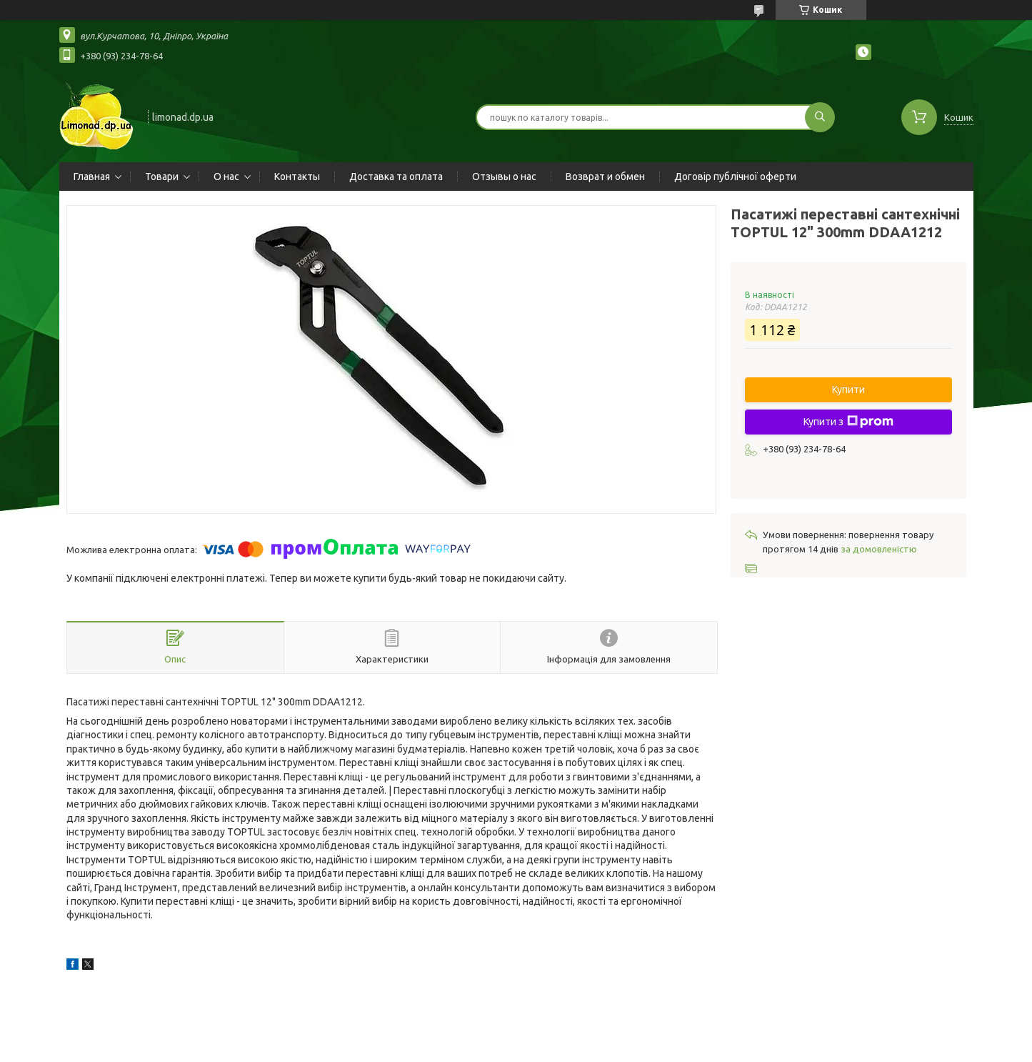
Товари (162, 177)
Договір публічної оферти (735, 177)
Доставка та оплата (396, 177)
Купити (848, 389)
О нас (226, 177)
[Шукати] (820, 117)
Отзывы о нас (504, 177)
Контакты (297, 177)
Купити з (848, 421)
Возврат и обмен (605, 177)
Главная (92, 177)
